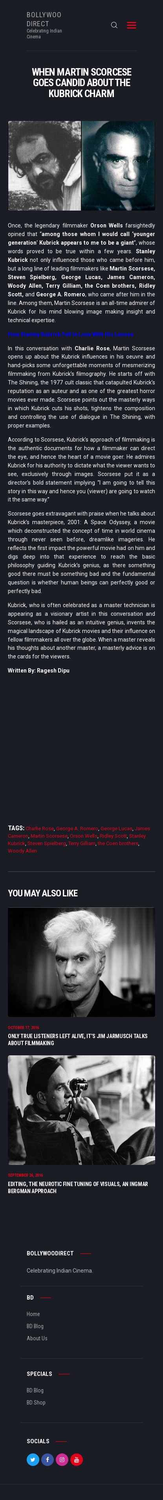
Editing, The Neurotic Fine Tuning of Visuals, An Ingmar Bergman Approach (78, 1187)
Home (33, 1314)
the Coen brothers (118, 843)
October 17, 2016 (23, 1028)
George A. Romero (77, 828)
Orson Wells (83, 836)
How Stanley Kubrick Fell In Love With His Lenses (71, 334)
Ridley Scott (113, 836)
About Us (37, 1338)
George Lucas (116, 828)
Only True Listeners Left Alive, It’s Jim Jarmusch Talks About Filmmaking (78, 1039)
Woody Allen (22, 851)
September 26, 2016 (25, 1175)
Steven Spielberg (46, 843)
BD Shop (36, 1402)
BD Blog (35, 1326)
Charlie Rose (40, 828)
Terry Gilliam (81, 843)
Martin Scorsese (49, 836)
